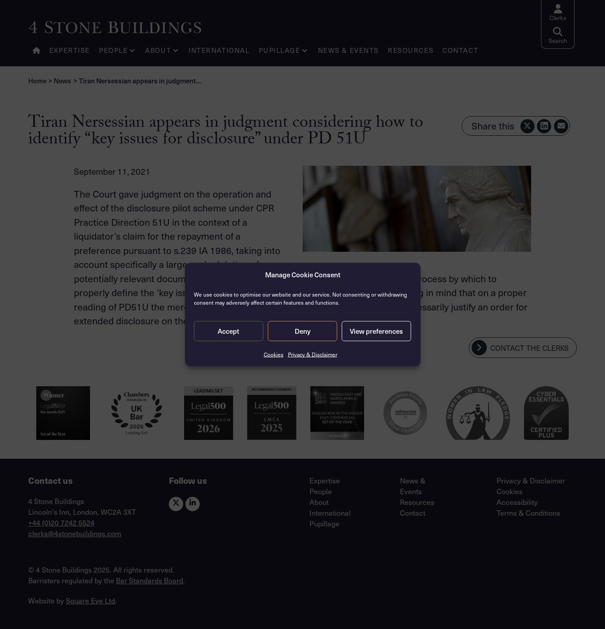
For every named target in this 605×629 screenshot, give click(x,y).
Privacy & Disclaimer (312, 354)
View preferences (376, 331)
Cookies (273, 354)
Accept (228, 331)
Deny (302, 331)
